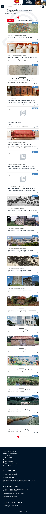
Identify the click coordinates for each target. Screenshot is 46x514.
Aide (5, 459)
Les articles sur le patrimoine (9, 479)
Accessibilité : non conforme (10, 465)
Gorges (20, 411)
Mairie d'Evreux (6, 498)
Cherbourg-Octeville (23, 39)
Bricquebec (21, 291)
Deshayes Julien (22, 288)
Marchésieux (22, 232)
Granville (21, 272)
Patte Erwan (21, 228)
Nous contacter (7, 457)
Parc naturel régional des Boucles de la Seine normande (15, 489)
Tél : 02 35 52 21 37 (8, 455)
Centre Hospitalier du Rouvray (9, 492)
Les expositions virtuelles (8, 477)
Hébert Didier (21, 208)
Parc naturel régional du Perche (10, 490)
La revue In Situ (6, 507)
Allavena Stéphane (22, 35)
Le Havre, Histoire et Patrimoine (10, 496)
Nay (20, 431)
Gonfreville (21, 391)
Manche (16, 39)
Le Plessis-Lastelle (23, 311)
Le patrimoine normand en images (10, 473)
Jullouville (21, 371)
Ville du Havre (6, 495)
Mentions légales (8, 462)
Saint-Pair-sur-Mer (23, 212)
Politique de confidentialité (10, 463)
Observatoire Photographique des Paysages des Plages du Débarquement (19, 480)
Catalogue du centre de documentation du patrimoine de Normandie (18, 482)
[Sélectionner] (9, 24)
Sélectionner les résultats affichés (23, 20)
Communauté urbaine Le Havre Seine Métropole (13, 493)
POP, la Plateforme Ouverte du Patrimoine (12, 505)
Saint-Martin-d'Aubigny (24, 351)
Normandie (10, 39)
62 (25, 17)
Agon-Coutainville (23, 331)
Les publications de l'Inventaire (10, 474)
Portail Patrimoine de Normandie (10, 476)
